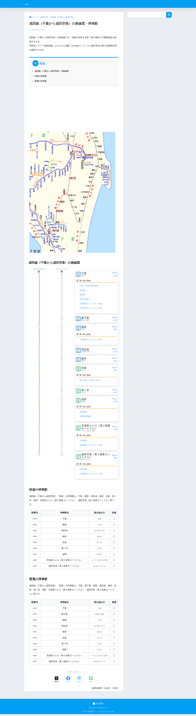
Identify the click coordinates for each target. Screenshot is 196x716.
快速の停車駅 (41, 76)
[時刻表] (114, 273)
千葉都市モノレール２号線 (91, 308)
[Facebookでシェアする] (68, 681)
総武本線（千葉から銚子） (91, 382)
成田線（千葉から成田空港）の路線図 (52, 71)
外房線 (82, 290)
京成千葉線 (84, 299)
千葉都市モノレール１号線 (91, 304)
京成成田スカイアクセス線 (91, 447)
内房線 (82, 295)
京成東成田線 (85, 418)
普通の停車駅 (41, 81)
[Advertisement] (73, 108)
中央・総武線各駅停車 (89, 286)
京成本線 (83, 414)
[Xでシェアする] (56, 681)
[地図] (115, 276)
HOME (98, 705)
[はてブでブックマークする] (79, 681)
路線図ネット (34, 4)
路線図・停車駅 (111, 690)
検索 (169, 15)
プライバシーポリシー (97, 710)
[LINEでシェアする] (90, 681)
